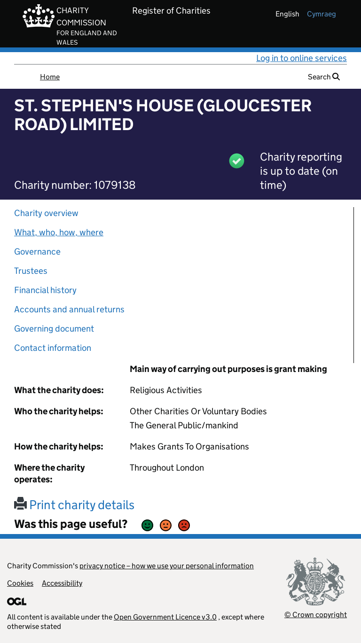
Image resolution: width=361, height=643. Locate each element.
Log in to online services (301, 58)
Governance (37, 251)
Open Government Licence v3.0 (165, 616)
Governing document (54, 328)
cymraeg (321, 13)
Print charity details (74, 504)
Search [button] (324, 76)
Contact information (52, 347)
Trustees (30, 270)
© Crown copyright (315, 614)
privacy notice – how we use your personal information (166, 565)
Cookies (20, 583)
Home (50, 76)
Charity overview (46, 213)
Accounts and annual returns (69, 309)
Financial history (45, 290)
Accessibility (62, 583)
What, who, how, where (58, 232)
